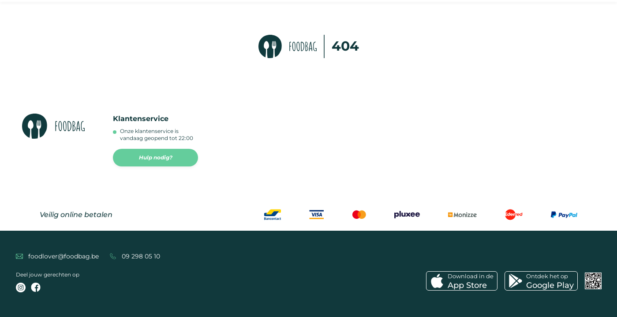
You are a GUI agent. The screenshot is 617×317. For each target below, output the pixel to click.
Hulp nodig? (155, 157)
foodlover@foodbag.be (63, 256)
